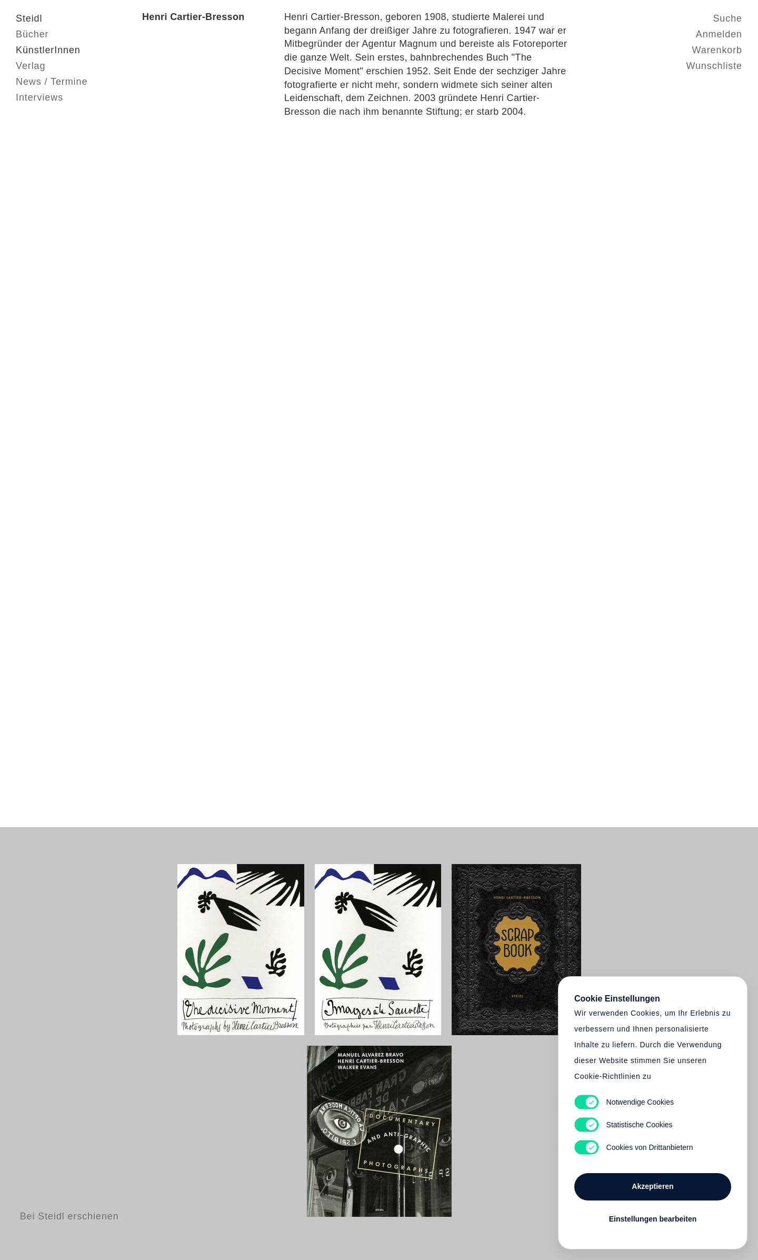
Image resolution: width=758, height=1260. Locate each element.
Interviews (39, 97)
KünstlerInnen (48, 50)
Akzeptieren (652, 1186)
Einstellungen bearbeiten (652, 1219)
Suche (727, 18)
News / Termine (51, 81)
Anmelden (719, 34)
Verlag (30, 66)
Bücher (32, 34)
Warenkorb (717, 50)
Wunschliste (714, 66)
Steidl (29, 18)
